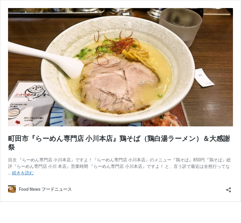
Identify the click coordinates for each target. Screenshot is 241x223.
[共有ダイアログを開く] (228, 188)
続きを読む (23, 172)
